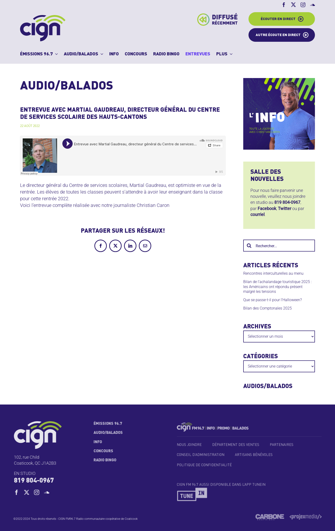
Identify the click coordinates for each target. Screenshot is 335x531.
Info (96, 442)
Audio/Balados (106, 433)
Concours (101, 451)
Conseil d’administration (200, 457)
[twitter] (28, 492)
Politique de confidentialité (204, 467)
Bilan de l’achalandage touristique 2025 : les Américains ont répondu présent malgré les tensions (277, 286)
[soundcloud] (48, 492)
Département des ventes (235, 447)
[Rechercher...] (279, 246)
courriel (257, 214)
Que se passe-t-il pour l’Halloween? (272, 300)
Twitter (284, 208)
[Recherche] (249, 246)
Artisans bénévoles (254, 457)
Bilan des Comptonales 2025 (267, 308)
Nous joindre (189, 447)
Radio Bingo (103, 460)
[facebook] (18, 492)
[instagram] (38, 492)
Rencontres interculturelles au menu (273, 273)
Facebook (267, 208)
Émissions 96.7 (106, 424)
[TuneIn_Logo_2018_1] (192, 491)
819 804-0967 (287, 202)
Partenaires (281, 447)
